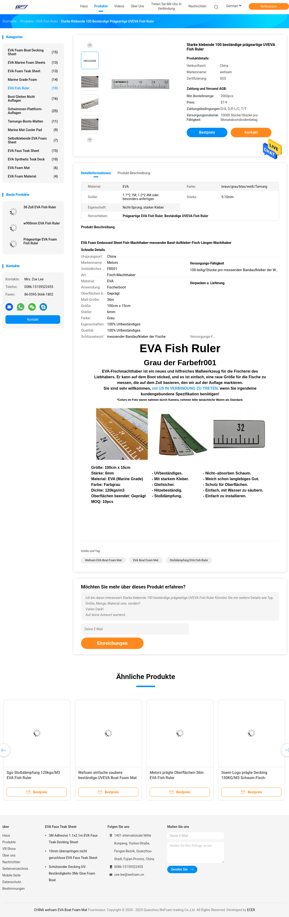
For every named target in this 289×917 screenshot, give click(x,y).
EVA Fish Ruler (33, 88)
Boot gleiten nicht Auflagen (33, 98)
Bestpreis (207, 132)
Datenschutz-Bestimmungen (13, 885)
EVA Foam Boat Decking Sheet (33, 52)
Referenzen (269, 6)
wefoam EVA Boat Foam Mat (103, 560)
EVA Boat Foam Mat (145, 560)
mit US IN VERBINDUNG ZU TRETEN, (185, 388)
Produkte (9, 842)
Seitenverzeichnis (15, 869)
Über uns (8, 855)
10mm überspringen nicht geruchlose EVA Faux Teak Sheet (73, 854)
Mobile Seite (11, 875)
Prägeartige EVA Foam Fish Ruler (40, 241)
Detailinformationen (96, 173)
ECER (251, 910)
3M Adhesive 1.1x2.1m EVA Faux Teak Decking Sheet (73, 839)
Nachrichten (11, 862)
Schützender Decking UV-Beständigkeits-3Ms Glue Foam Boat (72, 873)
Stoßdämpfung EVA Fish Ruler (189, 560)
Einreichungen (112, 643)
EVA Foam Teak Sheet (33, 71)
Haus (6, 835)
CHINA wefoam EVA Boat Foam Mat (60, 910)
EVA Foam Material (33, 176)
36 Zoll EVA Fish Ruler (39, 207)
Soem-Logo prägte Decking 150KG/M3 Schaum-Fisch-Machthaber (244, 777)
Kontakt (32, 319)
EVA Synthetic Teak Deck (33, 159)
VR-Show (9, 849)
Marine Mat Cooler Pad (33, 130)
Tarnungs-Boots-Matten (33, 121)
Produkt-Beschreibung (133, 173)
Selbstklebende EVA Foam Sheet (33, 140)
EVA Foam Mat (33, 167)
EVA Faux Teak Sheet (33, 150)
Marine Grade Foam (33, 79)
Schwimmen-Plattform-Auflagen (33, 111)
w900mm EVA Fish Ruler (41, 223)
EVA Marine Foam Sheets (33, 62)
